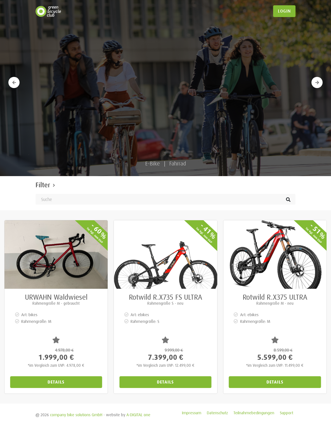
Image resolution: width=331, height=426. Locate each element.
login (284, 11)
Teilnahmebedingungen (253, 412)
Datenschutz (217, 412)
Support (286, 412)
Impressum (191, 412)
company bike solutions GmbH (76, 414)
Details (56, 382)
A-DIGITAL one (138, 414)
